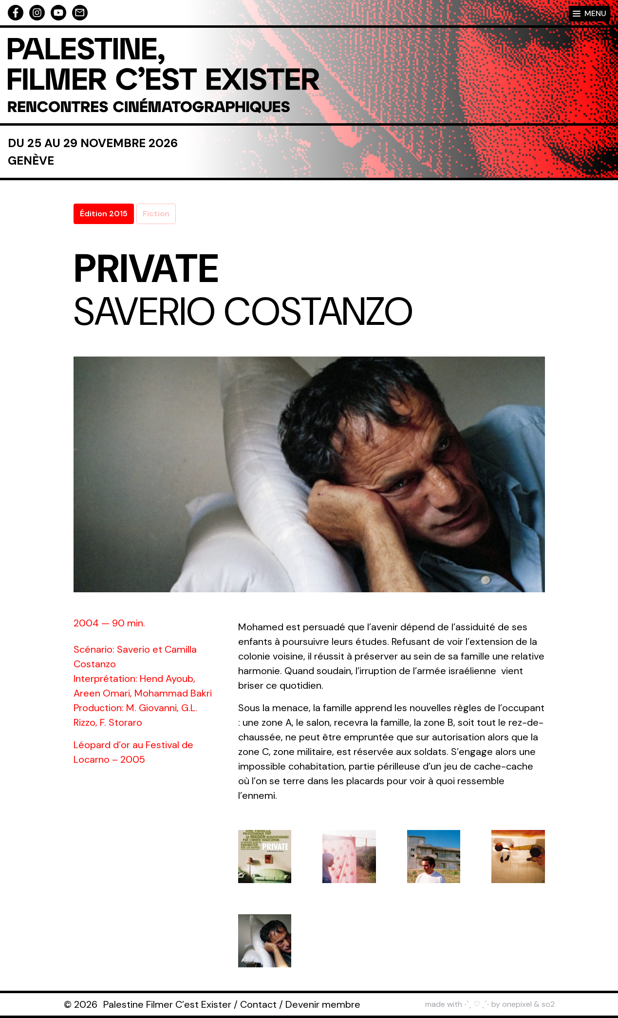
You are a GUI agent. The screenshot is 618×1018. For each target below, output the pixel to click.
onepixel (517, 1004)
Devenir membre (322, 1004)
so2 (548, 1004)
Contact (258, 1004)
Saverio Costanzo (243, 311)
